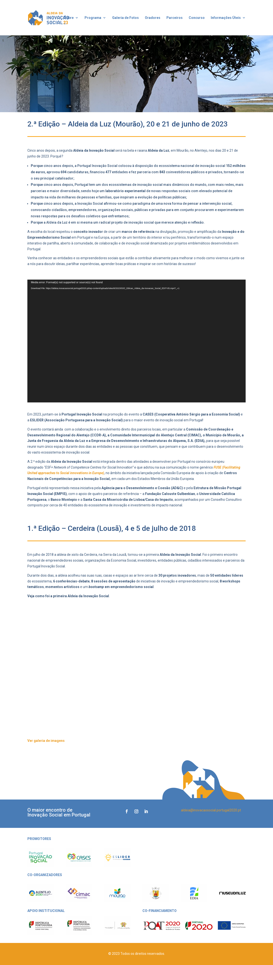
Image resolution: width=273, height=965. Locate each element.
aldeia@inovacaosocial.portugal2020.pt (211, 810)
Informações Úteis (226, 18)
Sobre (69, 18)
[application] (136, 341)
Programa (93, 18)
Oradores (152, 18)
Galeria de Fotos (125, 18)
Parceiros (174, 18)
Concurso (197, 18)
